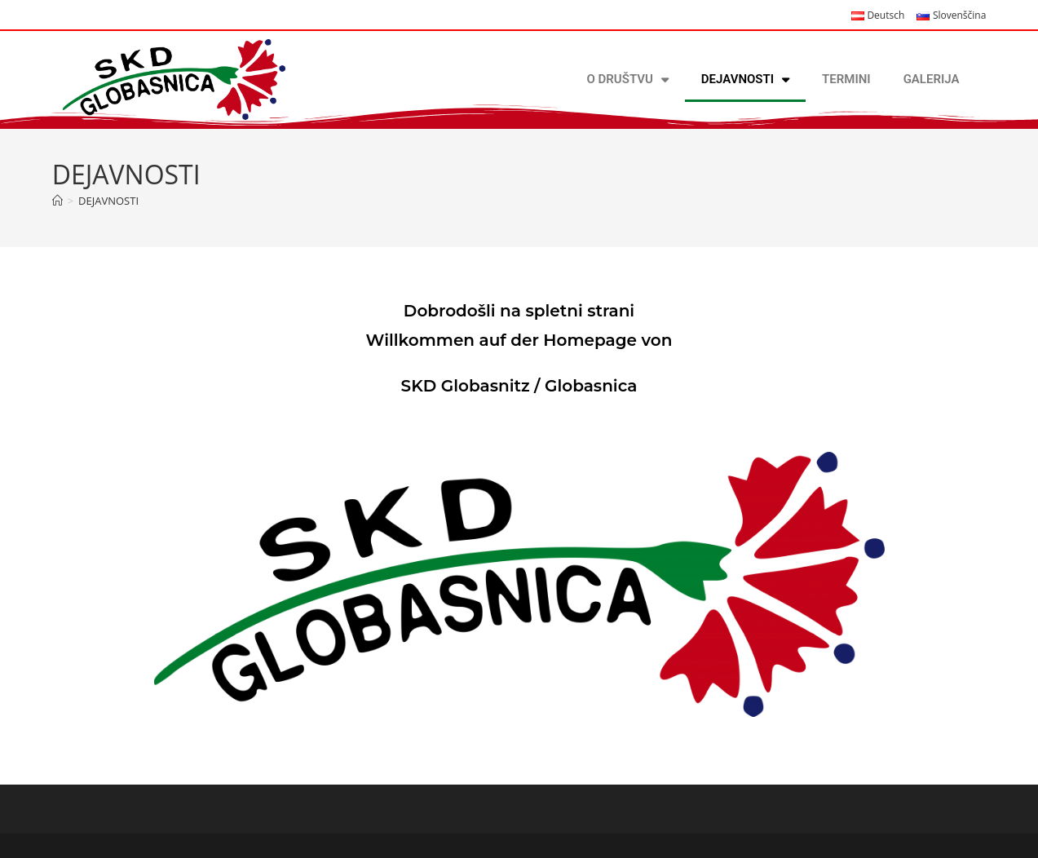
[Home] (57, 200)
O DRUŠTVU (628, 79)
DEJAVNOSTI (745, 79)
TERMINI (846, 79)
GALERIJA (931, 79)
